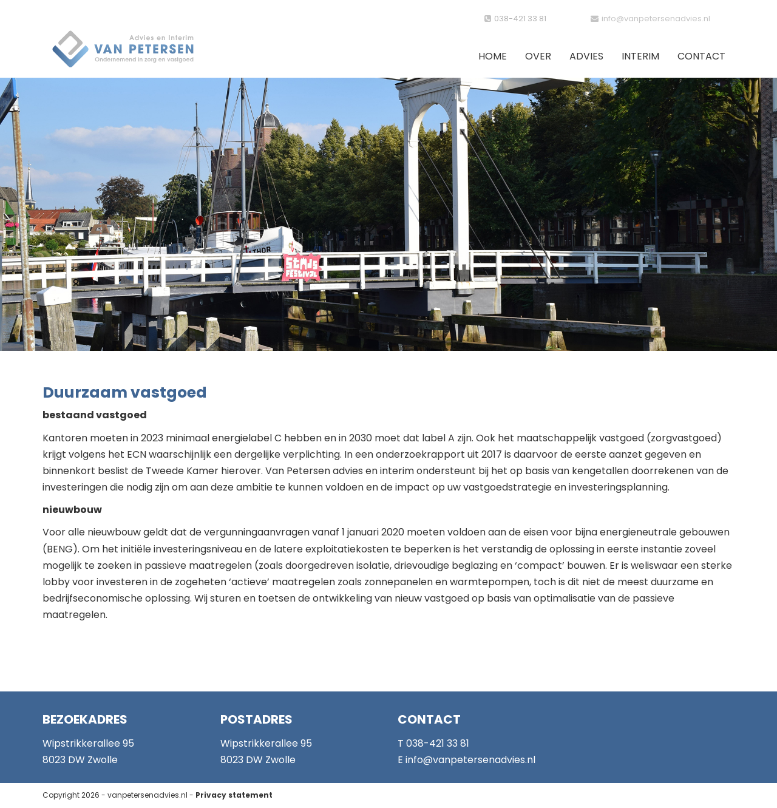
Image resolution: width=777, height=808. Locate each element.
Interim (640, 56)
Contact (701, 56)
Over (538, 56)
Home (492, 56)
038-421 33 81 (520, 18)
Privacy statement (234, 795)
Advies (586, 56)
